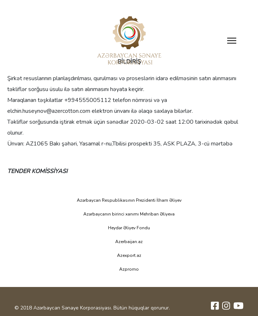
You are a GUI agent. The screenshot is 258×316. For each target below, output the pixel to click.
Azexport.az (129, 255)
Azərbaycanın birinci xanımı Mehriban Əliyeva (129, 214)
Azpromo (129, 269)
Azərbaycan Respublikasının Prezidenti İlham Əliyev (129, 200)
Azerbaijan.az (129, 242)
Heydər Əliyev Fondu (129, 228)
